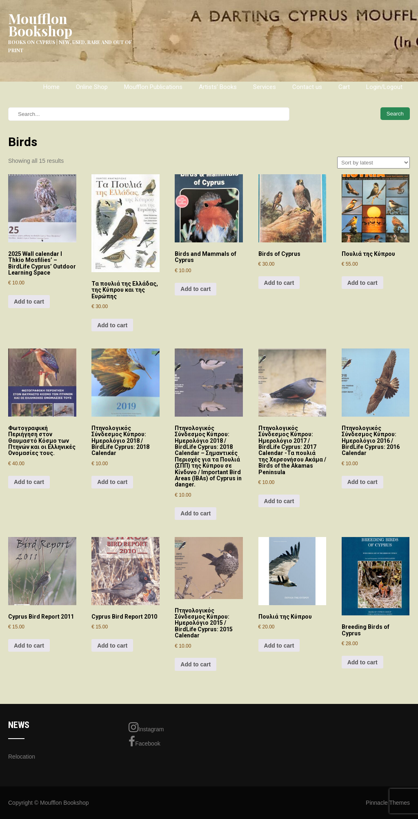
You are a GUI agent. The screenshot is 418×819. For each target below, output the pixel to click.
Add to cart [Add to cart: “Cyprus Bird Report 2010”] (112, 645)
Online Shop (92, 87)
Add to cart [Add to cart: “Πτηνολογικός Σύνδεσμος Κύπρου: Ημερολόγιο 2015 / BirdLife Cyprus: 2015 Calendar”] (195, 664)
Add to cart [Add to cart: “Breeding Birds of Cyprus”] (362, 662)
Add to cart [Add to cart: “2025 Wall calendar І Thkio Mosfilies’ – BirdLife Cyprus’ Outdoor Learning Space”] (29, 301)
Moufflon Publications (153, 87)
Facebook (144, 741)
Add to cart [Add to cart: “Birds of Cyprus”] (279, 283)
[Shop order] (373, 163)
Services (264, 87)
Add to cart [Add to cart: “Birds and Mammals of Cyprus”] (195, 289)
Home (51, 87)
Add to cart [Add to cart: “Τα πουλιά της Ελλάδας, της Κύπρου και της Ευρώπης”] (112, 325)
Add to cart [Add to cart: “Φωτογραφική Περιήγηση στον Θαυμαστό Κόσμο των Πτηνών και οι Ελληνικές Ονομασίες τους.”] (29, 482)
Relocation (21, 756)
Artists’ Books (218, 87)
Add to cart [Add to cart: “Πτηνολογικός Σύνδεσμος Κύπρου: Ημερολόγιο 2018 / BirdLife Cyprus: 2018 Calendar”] (112, 482)
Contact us (307, 87)
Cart (344, 87)
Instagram (146, 727)
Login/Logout (384, 87)
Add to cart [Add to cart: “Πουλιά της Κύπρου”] (362, 283)
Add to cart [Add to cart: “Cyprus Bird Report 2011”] (29, 645)
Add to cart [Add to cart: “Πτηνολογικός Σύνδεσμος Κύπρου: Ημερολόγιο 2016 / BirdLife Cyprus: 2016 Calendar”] (362, 482)
